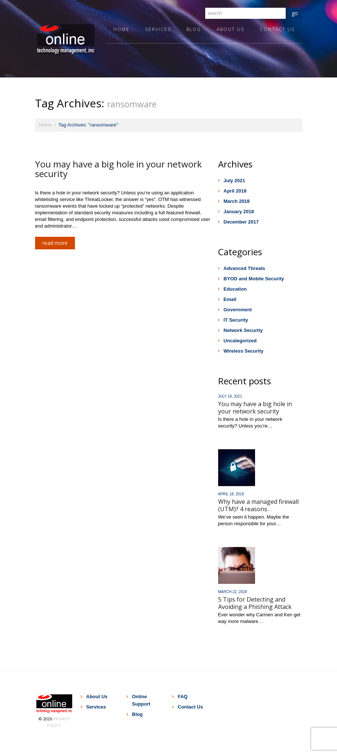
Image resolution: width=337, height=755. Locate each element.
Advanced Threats (244, 268)
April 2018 (235, 191)
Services (158, 29)
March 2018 (237, 201)
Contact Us (277, 29)
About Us (230, 29)
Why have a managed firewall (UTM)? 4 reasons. (258, 505)
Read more (55, 242)
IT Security (236, 320)
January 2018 (239, 211)
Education (235, 289)
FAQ (183, 696)
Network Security (243, 330)
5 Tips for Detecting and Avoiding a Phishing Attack (255, 603)
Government (238, 309)
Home (121, 29)
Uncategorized (240, 340)
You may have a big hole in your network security (118, 169)
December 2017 (241, 222)
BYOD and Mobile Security (254, 278)
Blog (193, 29)
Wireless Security (244, 351)
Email (230, 299)
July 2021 (234, 180)
